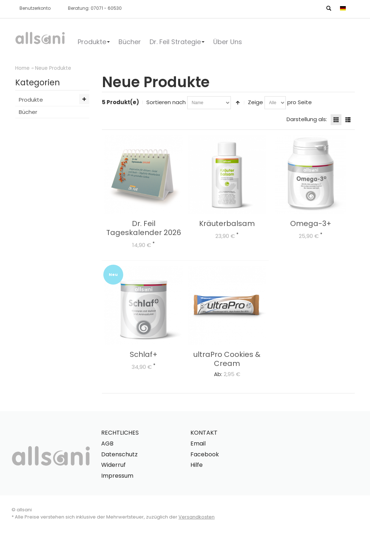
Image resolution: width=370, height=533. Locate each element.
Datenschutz (119, 454)
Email (198, 443)
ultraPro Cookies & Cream (227, 358)
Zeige (255, 102)
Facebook (204, 454)
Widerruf (113, 465)
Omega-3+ (310, 223)
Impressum (117, 476)
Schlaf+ (144, 354)
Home (22, 68)
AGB (107, 443)
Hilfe (196, 465)
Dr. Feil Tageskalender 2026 (143, 228)
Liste (348, 119)
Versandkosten (196, 516)
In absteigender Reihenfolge (237, 102)
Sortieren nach (166, 102)
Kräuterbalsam (227, 223)
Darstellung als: (307, 119)
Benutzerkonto (35, 8)
